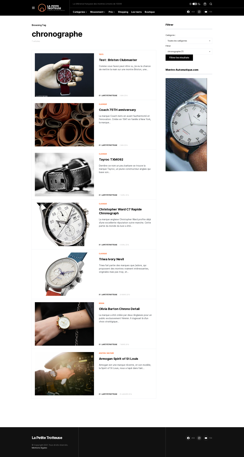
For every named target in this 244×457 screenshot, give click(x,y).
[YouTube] (207, 12)
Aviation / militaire (106, 353)
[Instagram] (199, 12)
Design (101, 303)
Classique (103, 104)
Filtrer (168, 46)
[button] (33, 8)
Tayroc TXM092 (111, 159)
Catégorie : (171, 35)
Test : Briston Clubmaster (118, 60)
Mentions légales (39, 448)
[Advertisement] (189, 198)
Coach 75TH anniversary (117, 110)
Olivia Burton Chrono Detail (119, 309)
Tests (101, 54)
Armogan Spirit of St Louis (118, 359)
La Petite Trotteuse (47, 437)
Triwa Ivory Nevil (111, 259)
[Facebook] (190, 12)
